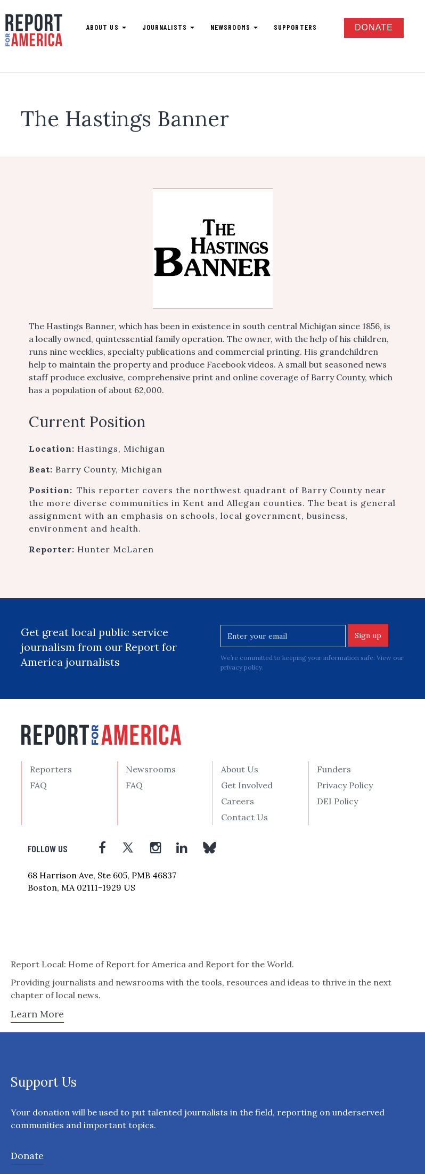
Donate (374, 27)
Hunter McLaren (115, 549)
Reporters (51, 769)
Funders (334, 769)
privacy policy (241, 667)
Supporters (295, 26)
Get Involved (247, 785)
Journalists (168, 26)
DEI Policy (337, 801)
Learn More (37, 1014)
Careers (237, 801)
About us (106, 26)
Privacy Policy (345, 785)
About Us (239, 769)
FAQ (38, 785)
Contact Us (244, 817)
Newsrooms (234, 26)
